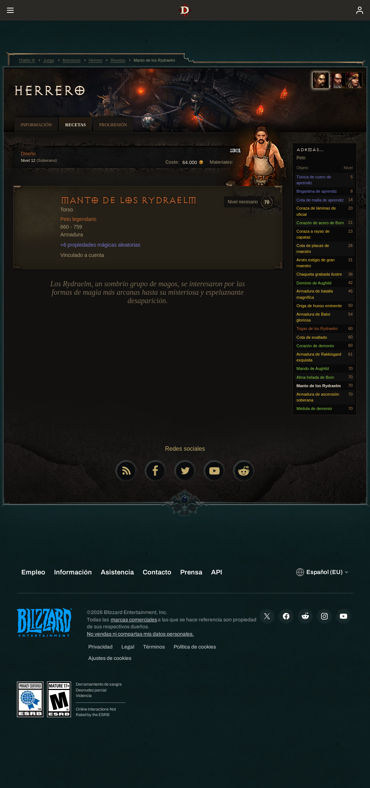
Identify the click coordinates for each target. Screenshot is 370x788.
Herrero (49, 90)
